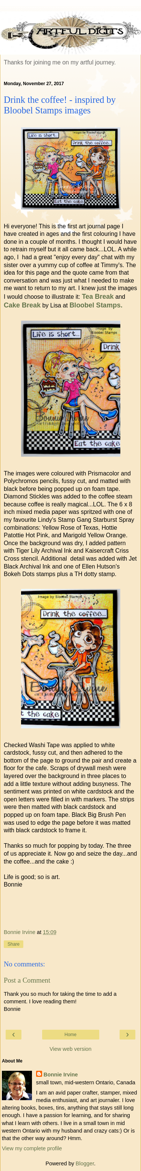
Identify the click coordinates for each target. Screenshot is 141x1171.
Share (14, 944)
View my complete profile (32, 1148)
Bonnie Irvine (61, 1075)
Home (70, 1034)
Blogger (85, 1163)
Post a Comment (27, 980)
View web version (71, 1049)
